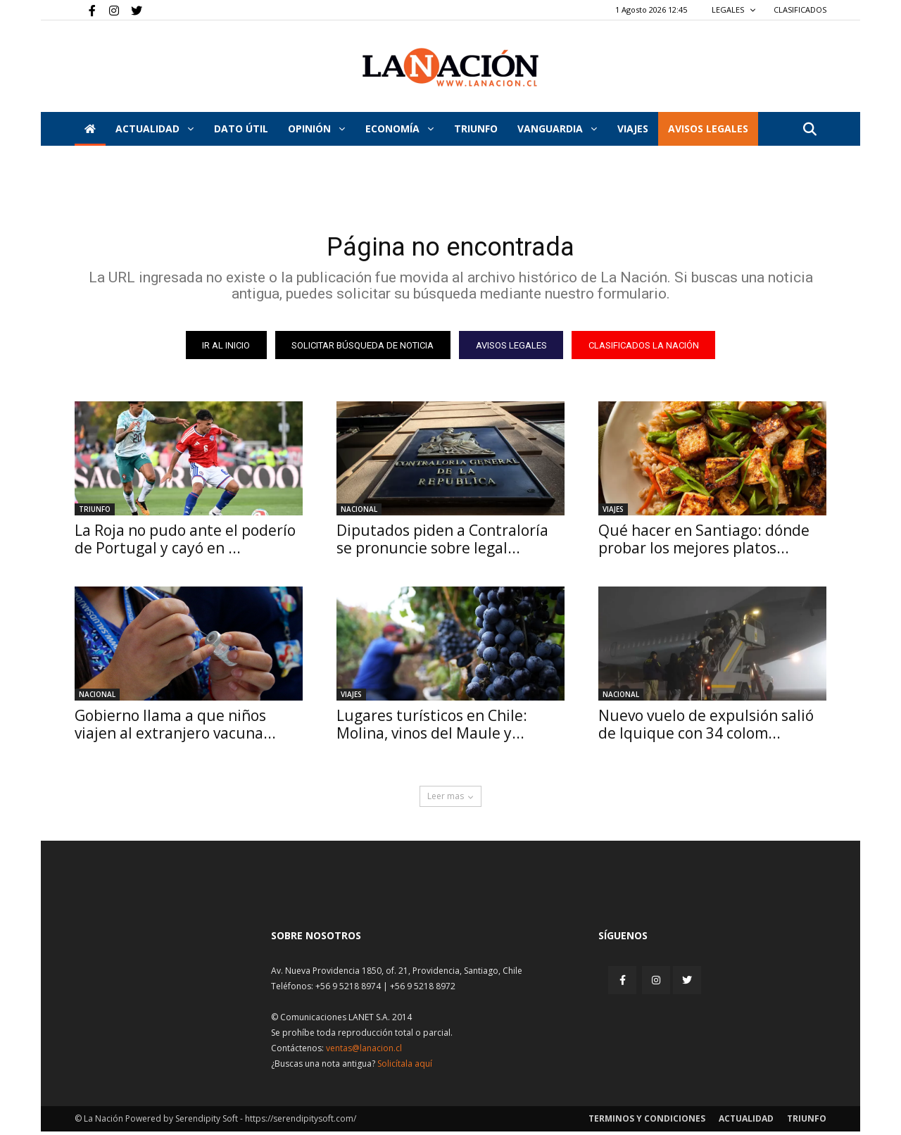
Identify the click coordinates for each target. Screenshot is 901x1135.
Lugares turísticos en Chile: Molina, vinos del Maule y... (431, 727)
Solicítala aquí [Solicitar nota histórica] (404, 1067)
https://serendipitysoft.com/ (300, 1122)
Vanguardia (557, 128)
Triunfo (476, 128)
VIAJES (632, 128)
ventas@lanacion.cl (364, 1052)
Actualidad (154, 128)
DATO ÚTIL (241, 128)
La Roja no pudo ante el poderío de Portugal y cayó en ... (185, 542)
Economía (399, 128)
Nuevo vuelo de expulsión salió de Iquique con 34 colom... (706, 727)
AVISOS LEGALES (708, 128)
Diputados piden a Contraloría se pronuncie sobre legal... (442, 542)
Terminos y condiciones (646, 1122)
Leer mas (450, 799)
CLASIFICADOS (800, 9)
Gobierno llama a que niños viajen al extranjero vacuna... (175, 727)
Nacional (359, 513)
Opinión (316, 128)
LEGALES (734, 9)
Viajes (613, 513)
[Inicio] (90, 129)
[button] (809, 130)
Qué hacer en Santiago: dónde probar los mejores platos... (703, 542)
